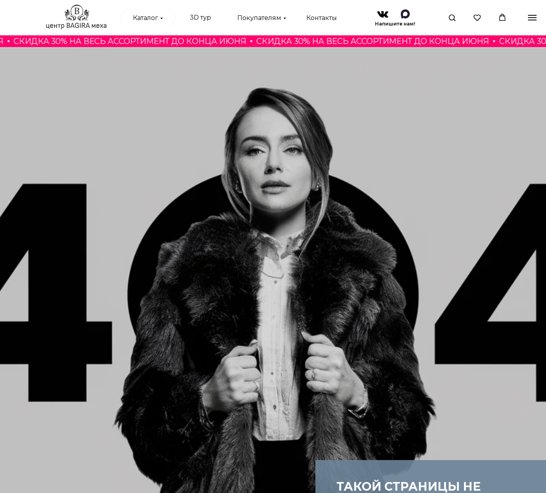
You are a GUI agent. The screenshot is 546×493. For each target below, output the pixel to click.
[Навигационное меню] (532, 17)
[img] (382, 14)
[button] (452, 17)
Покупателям (259, 18)
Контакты (321, 18)
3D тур (200, 17)
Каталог (145, 18)
